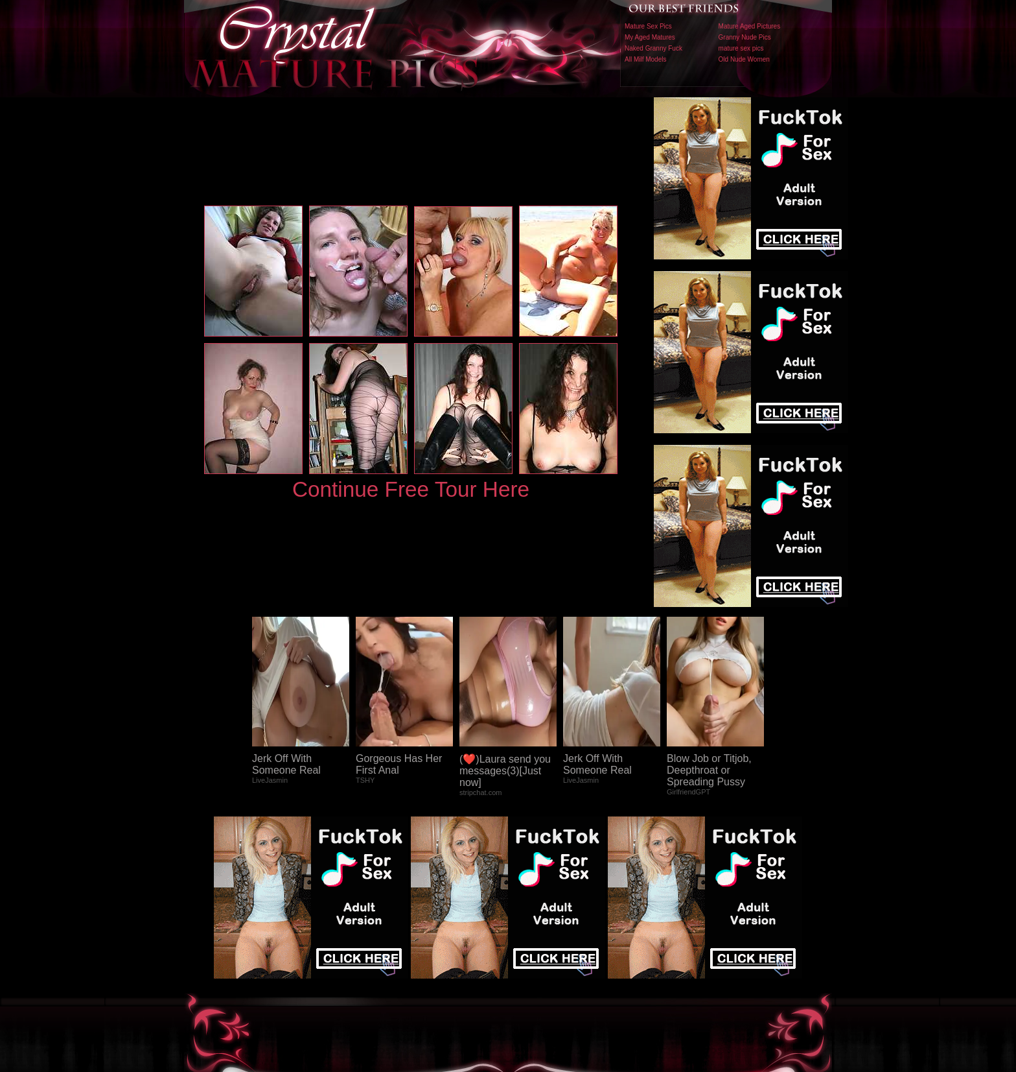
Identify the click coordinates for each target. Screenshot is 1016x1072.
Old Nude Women (744, 59)
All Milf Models (645, 59)
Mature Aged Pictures (750, 26)
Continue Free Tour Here (410, 489)
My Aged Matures (650, 37)
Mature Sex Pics (648, 26)
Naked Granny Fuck (653, 48)
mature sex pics (741, 48)
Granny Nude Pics (745, 37)
